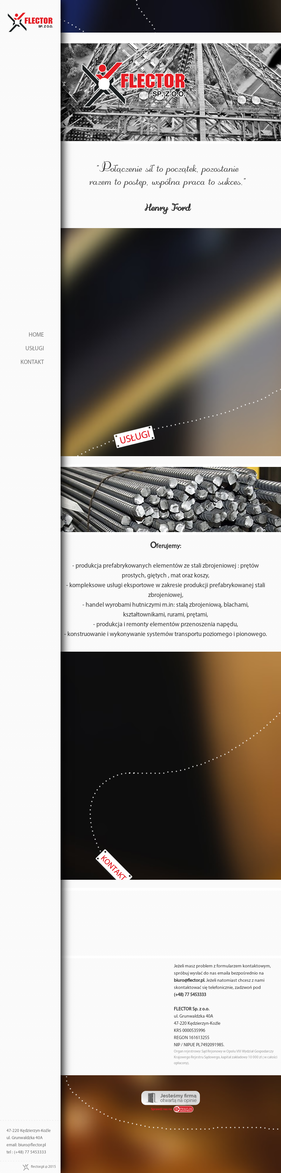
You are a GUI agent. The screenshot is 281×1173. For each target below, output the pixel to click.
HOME (36, 335)
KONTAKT (32, 362)
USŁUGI (34, 349)
